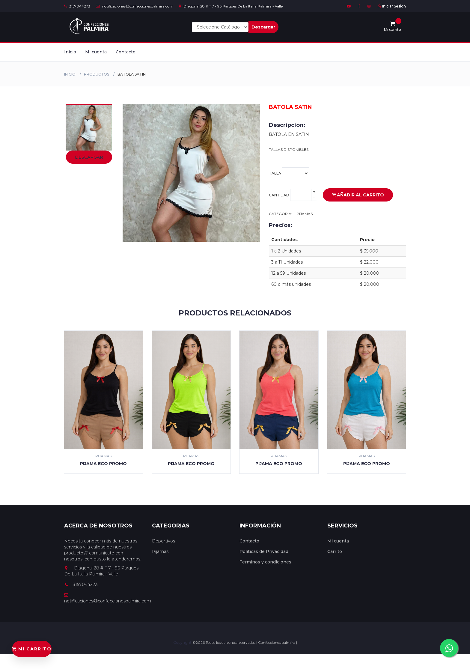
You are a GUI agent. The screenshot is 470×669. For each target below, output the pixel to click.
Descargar (263, 27)
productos (96, 74)
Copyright (182, 642)
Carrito (334, 551)
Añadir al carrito (358, 195)
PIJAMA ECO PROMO (103, 463)
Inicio (70, 52)
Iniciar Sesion (392, 6)
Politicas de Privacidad (263, 551)
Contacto (125, 52)
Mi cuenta (96, 52)
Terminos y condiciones (265, 562)
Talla (289, 173)
